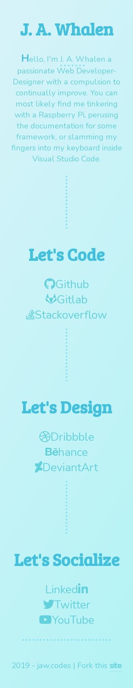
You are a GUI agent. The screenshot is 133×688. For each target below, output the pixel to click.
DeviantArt (66, 467)
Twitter (66, 604)
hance (66, 452)
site (116, 665)
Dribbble (66, 437)
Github (66, 284)
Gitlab (66, 299)
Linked (66, 589)
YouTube (66, 620)
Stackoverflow (66, 315)
